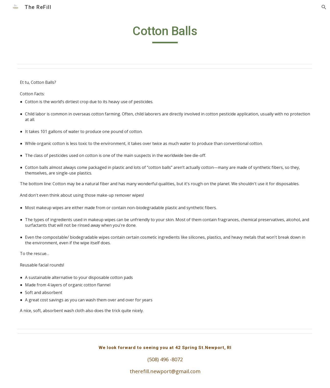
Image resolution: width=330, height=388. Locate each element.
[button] (324, 7)
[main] (165, 33)
